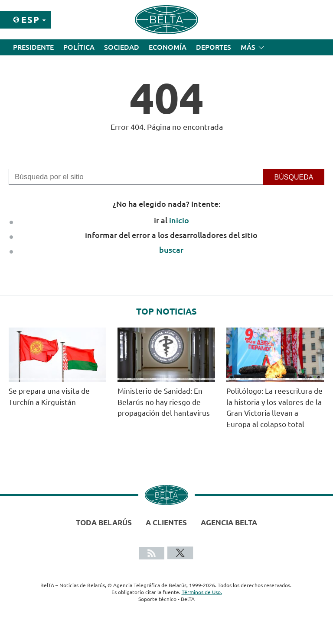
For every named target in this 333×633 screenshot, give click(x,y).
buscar (171, 249)
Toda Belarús (104, 522)
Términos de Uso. (202, 592)
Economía (167, 47)
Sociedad (121, 47)
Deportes (213, 47)
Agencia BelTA (229, 522)
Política (79, 47)
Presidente (33, 47)
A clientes (166, 522)
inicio (179, 220)
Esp (30, 20)
